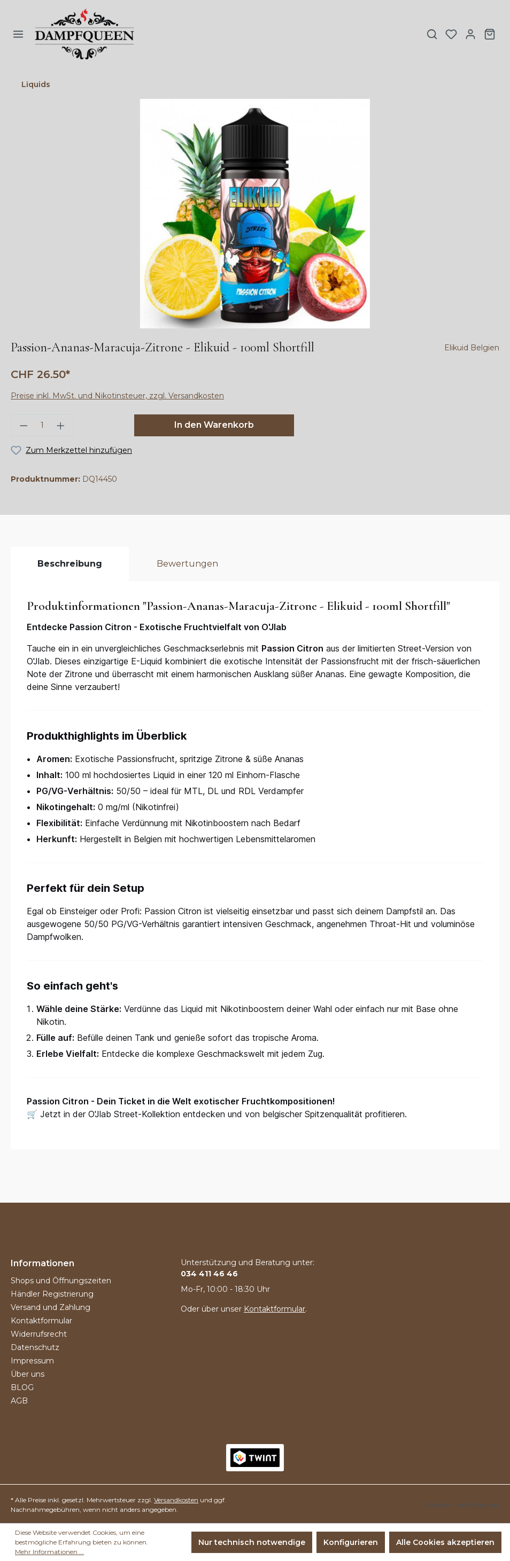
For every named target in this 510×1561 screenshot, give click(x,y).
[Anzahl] (42, 425)
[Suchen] (432, 34)
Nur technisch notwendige (251, 1542)
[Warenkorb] (489, 34)
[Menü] (18, 34)
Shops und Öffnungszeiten (61, 1280)
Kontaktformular (41, 1320)
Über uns (27, 1374)
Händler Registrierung (52, 1294)
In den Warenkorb (214, 425)
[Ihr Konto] (470, 34)
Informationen (42, 1263)
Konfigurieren (350, 1542)
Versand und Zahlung (50, 1307)
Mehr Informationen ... (49, 1552)
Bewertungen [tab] (187, 564)
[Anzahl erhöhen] (64, 425)
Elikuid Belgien (471, 347)
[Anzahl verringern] (20, 425)
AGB (19, 1401)
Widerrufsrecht (39, 1334)
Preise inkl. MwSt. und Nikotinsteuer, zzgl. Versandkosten (117, 396)
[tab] (70, 564)
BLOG (22, 1387)
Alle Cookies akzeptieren (445, 1542)
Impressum (32, 1361)
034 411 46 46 (209, 1273)
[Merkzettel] (451, 34)
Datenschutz (35, 1347)
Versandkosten (176, 1500)
